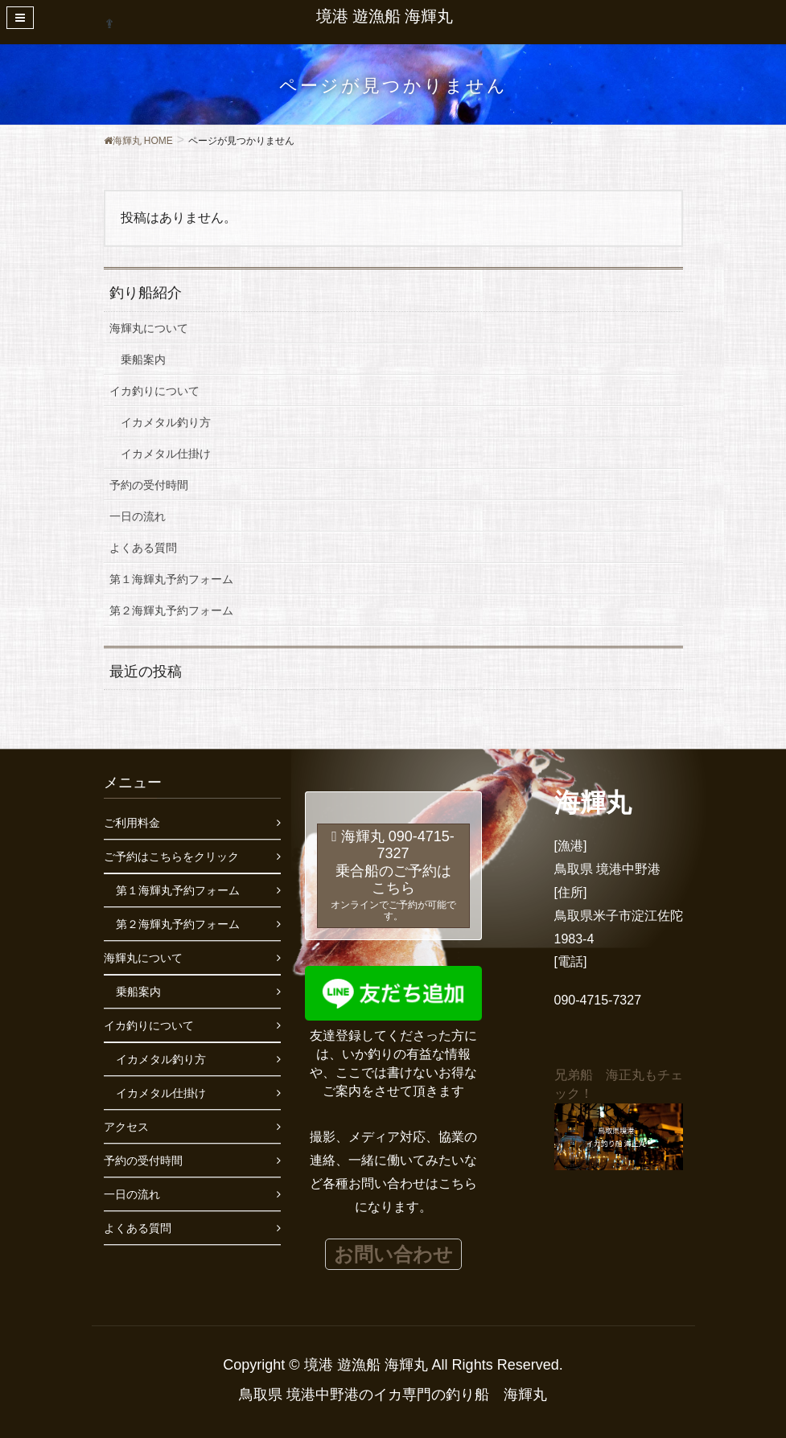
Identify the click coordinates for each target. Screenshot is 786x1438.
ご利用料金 (132, 822)
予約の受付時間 (148, 485)
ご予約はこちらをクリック (171, 856)
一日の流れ (137, 516)
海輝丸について (148, 328)
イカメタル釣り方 (166, 422)
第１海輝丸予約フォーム (171, 579)
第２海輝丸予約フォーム (171, 610)
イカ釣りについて (154, 390)
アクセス (126, 1126)
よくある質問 (143, 547)
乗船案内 (143, 359)
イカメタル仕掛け (166, 453)
